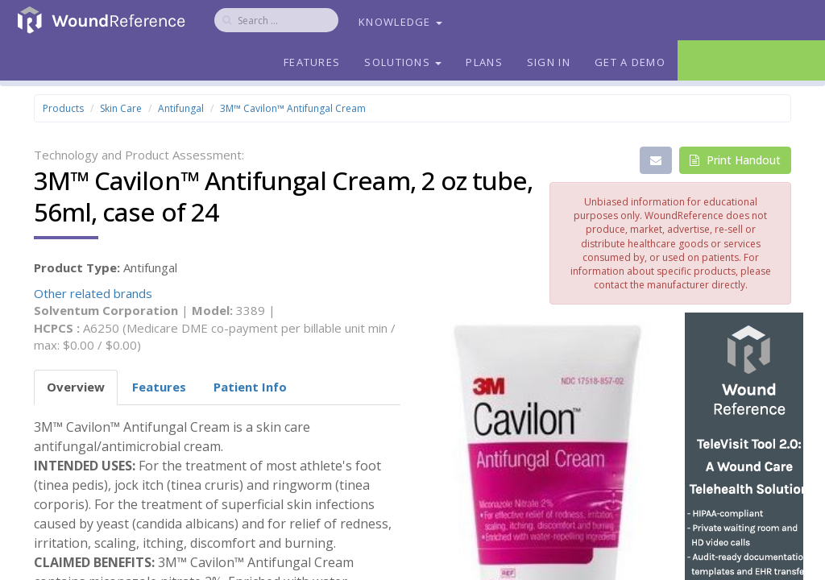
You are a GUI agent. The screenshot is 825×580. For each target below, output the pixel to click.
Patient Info (250, 387)
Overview (76, 387)
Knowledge (400, 21)
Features (312, 62)
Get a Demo (630, 62)
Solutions (403, 62)
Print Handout (735, 160)
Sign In (548, 62)
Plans (484, 62)
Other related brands (93, 293)
